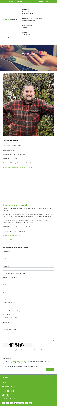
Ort (4, 292)
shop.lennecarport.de (26, 167)
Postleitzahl (6, 285)
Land (4, 299)
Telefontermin (9, 307)
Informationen (8, 387)
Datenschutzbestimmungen (19, 361)
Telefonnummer (8, 322)
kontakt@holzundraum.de (10, 167)
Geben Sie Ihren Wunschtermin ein (13, 315)
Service (5, 382)
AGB (48, 361)
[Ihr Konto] (3, 41)
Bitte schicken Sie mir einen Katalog (15, 273)
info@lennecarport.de (14, 235)
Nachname (7, 259)
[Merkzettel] (8, 37)
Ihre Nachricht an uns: (9, 329)
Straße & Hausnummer (10, 277)
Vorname (6, 251)
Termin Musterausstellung (12, 311)
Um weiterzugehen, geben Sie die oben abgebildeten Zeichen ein (22, 350)
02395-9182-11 (9, 240)
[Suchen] (3, 37)
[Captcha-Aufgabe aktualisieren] (35, 345)
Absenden (50, 370)
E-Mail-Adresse (8, 266)
